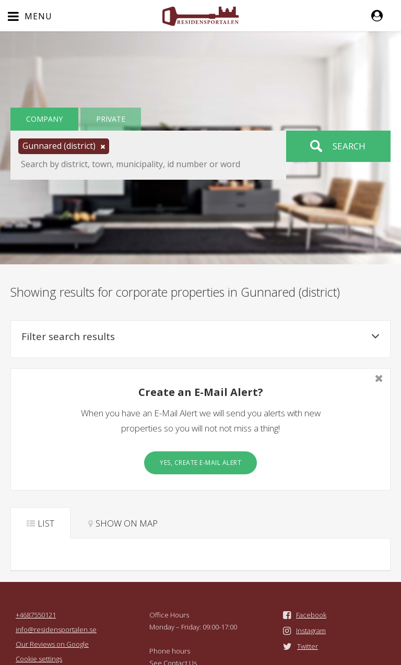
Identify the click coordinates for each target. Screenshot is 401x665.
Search (349, 146)
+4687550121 (36, 615)
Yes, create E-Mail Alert (200, 462)
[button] (382, 15)
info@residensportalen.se (56, 629)
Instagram (311, 630)
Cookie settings (39, 658)
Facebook (311, 615)
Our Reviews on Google (52, 644)
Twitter (307, 646)
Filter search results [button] (200, 336)
